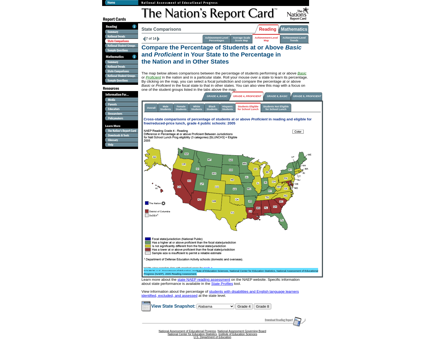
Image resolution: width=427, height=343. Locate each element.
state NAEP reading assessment (204, 279)
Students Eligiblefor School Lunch (248, 108)
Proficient (153, 77)
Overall (151, 108)
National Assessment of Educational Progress (187, 331)
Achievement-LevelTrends (294, 39)
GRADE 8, (277, 96)
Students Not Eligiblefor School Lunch (276, 108)
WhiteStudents (196, 108)
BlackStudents (212, 108)
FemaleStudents (181, 108)
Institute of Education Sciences (237, 334)
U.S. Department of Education (212, 337)
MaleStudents (165, 108)
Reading (267, 29)
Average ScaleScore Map (241, 39)
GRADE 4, (217, 96)
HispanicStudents (227, 108)
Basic (301, 73)
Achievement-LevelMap (266, 39)
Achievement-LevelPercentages (216, 39)
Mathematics (294, 29)
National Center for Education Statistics (192, 334)
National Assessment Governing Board (242, 331)
